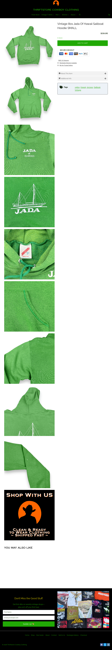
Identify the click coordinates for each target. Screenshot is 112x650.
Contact (54, 635)
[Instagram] (108, 644)
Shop (33, 635)
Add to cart (82, 43)
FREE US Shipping (63, 60)
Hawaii (83, 87)
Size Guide (40, 635)
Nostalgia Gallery (73, 635)
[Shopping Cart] (109, 15)
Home (27, 635)
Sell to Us (62, 635)
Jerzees (90, 87)
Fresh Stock (36, 15)
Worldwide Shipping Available (68, 63)
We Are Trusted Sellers (66, 65)
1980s (77, 87)
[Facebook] (101, 644)
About (47, 635)
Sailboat (97, 87)
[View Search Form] (79, 14)
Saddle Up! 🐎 (28, 624)
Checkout (83, 635)
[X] (105, 644)
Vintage (78, 90)
